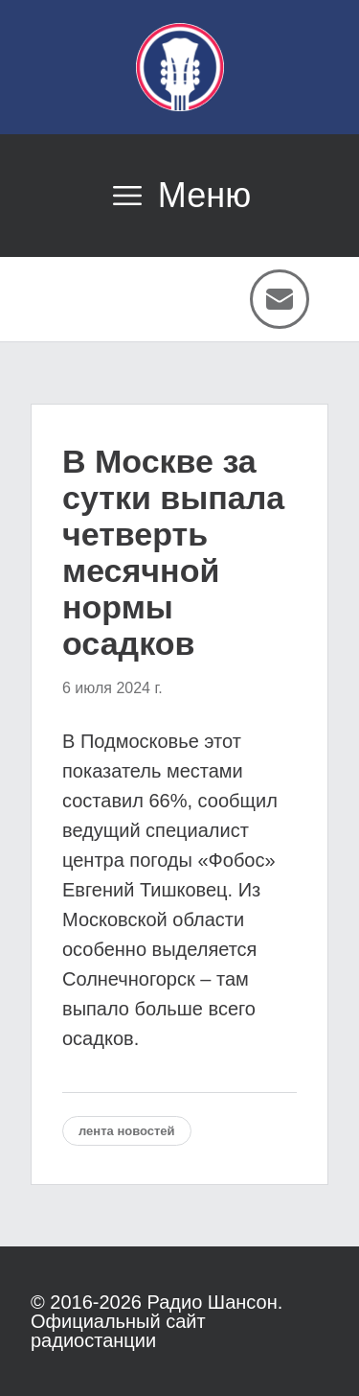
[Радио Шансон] (180, 67)
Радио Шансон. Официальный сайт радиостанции (156, 1321)
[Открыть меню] (179, 195)
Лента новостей (127, 1131)
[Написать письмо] (279, 299)
